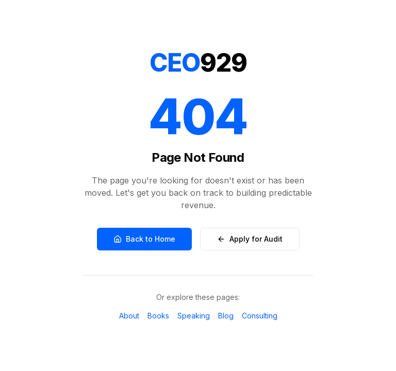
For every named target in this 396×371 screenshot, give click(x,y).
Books (158, 315)
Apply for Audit (250, 238)
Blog (226, 315)
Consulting (259, 315)
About (129, 315)
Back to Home (144, 238)
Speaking (193, 315)
